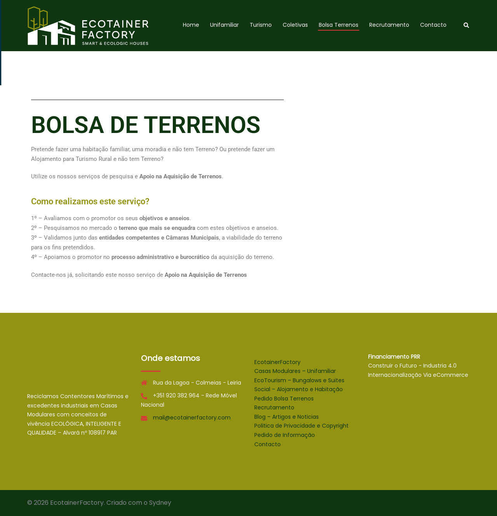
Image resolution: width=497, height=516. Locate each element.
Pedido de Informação (284, 435)
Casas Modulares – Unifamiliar (295, 371)
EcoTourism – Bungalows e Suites (299, 380)
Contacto (433, 25)
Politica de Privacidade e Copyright (301, 426)
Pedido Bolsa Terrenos (284, 398)
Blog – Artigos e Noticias (286, 417)
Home (191, 25)
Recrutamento (389, 25)
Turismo (261, 25)
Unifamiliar (224, 25)
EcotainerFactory (277, 362)
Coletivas (295, 25)
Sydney (160, 502)
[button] (467, 25)
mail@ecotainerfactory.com (192, 417)
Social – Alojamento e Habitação (298, 389)
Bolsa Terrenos (338, 25)
